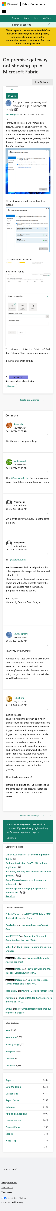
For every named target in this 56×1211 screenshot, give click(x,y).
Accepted (18, 377)
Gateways (11, 386)
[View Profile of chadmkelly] (11, 990)
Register (15, 18)
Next (50, 1146)
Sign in (26, 18)
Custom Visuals (13, 1120)
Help (36, 18)
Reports (9, 1080)
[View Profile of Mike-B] (9, 946)
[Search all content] (31, 25)
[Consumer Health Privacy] (28, 1202)
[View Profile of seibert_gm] (19, 697)
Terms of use (7, 1187)
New (8, 1030)
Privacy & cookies (9, 1182)
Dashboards (12, 1093)
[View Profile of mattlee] (19, 957)
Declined (10, 1058)
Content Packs (13, 1127)
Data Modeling (13, 1086)
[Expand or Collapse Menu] (4, 11)
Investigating (12, 1044)
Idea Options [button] (41, 82)
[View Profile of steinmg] (10, 997)
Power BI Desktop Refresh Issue (37, 990)
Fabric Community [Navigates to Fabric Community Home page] (33, 4)
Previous (37, 1146)
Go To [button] (46, 18)
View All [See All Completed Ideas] (10, 896)
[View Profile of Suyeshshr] (18, 424)
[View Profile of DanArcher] (11, 925)
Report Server (13, 1100)
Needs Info (11, 1037)
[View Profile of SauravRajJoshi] (13, 114)
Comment (11, 837)
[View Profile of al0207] (9, 1008)
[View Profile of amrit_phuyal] (20, 460)
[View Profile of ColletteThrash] (13, 914)
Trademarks (6, 1192)
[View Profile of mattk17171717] (13, 935)
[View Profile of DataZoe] (19, 979)
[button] (28, 171)
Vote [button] (13, 95)
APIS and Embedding (16, 1113)
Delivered (11, 1065)
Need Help (11, 1140)
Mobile (9, 1133)
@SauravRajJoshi (19, 477)
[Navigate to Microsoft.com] (10, 4)
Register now (33, 43)
